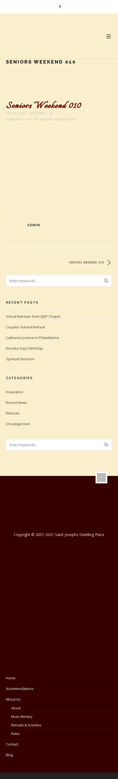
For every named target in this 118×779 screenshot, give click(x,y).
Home (10, 678)
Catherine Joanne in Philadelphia (32, 337)
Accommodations (20, 688)
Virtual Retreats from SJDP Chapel (33, 316)
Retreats (13, 413)
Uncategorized (18, 423)
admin (40, 113)
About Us (13, 699)
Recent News (16, 402)
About (16, 708)
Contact (12, 744)
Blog (9, 754)
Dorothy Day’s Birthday (24, 348)
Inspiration (14, 392)
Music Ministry (21, 716)
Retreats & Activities (26, 725)
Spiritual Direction (20, 359)
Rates (15, 733)
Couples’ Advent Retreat (25, 327)
